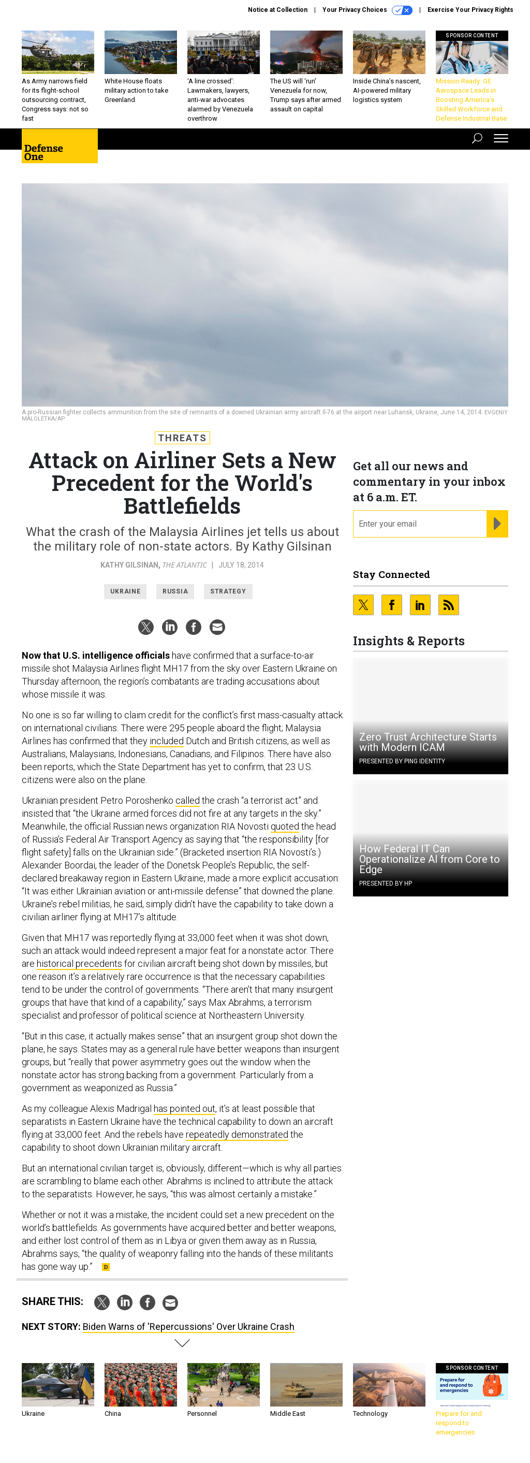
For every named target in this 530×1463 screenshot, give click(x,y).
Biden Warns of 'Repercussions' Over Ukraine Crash (189, 1326)
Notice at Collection (277, 9)
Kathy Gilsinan (129, 565)
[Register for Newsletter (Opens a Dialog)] (497, 524)
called (187, 800)
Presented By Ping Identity (402, 761)
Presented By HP (385, 883)
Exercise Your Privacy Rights (470, 9)
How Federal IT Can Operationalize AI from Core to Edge (429, 859)
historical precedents (79, 963)
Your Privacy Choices (367, 10)
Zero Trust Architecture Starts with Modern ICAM (428, 742)
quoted (285, 826)
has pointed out (184, 1108)
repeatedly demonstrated (237, 1134)
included (167, 740)
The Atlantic (185, 565)
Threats (182, 437)
